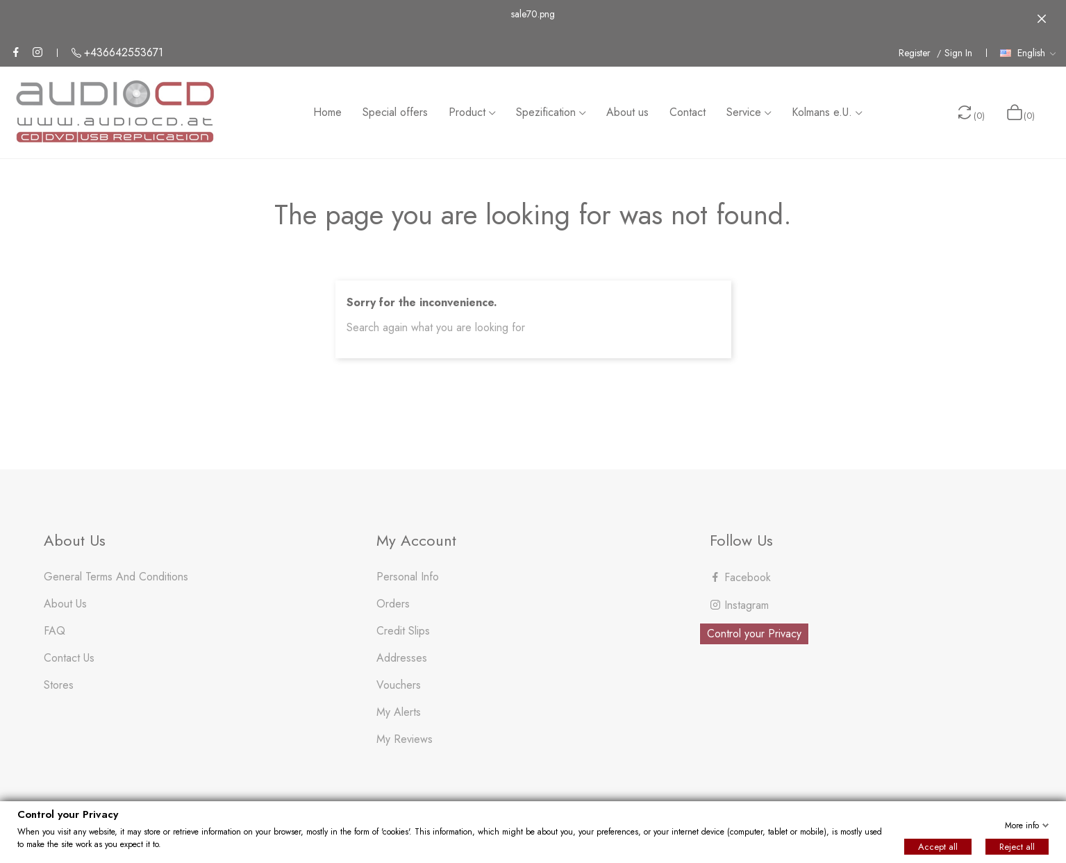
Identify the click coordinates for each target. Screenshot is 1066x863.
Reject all (1017, 846)
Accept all (938, 846)
